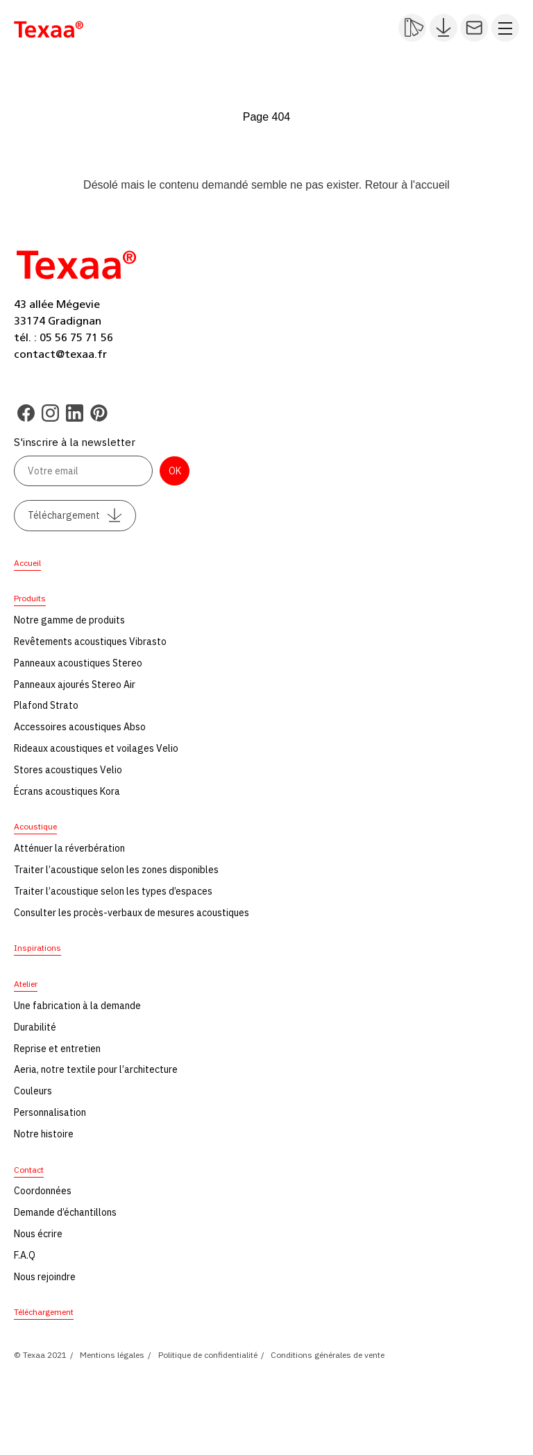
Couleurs (33, 1091)
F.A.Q (24, 1255)
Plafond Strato (46, 705)
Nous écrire (38, 1234)
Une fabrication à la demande (77, 1005)
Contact (29, 1169)
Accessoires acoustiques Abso (80, 727)
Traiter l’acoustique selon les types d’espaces (113, 891)
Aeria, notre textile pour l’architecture (96, 1069)
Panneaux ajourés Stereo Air (74, 684)
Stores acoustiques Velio (68, 770)
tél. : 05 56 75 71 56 (63, 337)
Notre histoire (44, 1134)
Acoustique (35, 826)
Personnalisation (50, 1112)
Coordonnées (42, 1191)
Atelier (25, 984)
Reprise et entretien (57, 1048)
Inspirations (37, 947)
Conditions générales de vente (327, 1355)
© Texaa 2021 (40, 1355)
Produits (30, 598)
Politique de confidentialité (207, 1355)
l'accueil (429, 185)
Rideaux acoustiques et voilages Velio (96, 748)
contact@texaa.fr (60, 354)
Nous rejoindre (45, 1277)
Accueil (27, 563)
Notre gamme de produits (69, 620)
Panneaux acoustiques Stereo (78, 663)
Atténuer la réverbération (69, 848)
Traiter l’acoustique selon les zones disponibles (116, 869)
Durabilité (35, 1027)
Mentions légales (112, 1355)
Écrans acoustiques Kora (67, 791)
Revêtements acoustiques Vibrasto (90, 641)
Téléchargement (75, 515)
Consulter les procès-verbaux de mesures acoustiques (131, 912)
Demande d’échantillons (65, 1212)
